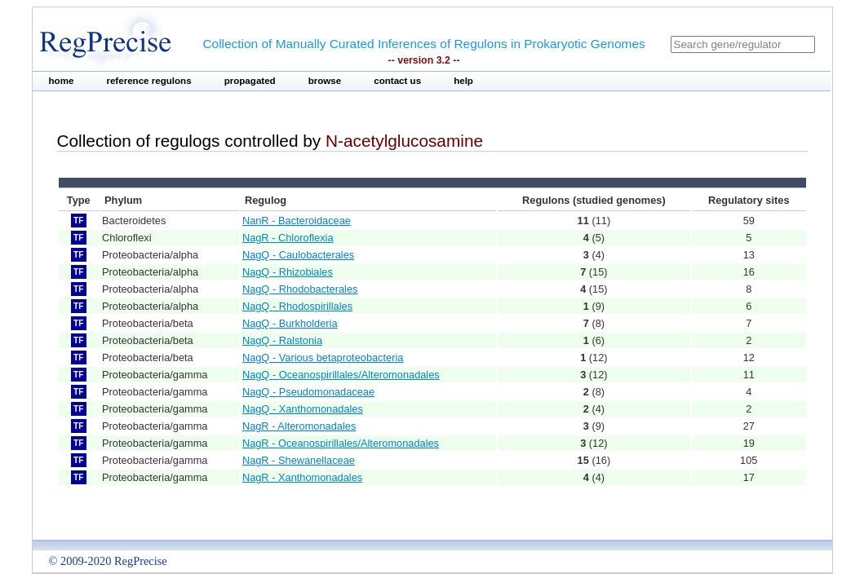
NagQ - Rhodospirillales (297, 306)
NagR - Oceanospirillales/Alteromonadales (340, 443)
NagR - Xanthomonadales (302, 477)
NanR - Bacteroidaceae (296, 220)
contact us (397, 81)
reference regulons (148, 81)
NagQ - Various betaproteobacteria (323, 357)
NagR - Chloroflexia (288, 238)
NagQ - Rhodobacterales (300, 289)
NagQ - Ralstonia (282, 340)
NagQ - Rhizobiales (287, 272)
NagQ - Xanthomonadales (302, 409)
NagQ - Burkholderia (290, 323)
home (61, 81)
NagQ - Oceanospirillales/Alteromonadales (341, 375)
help (463, 81)
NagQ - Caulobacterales (298, 255)
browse (325, 81)
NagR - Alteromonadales (299, 426)
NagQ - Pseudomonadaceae (308, 392)
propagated (250, 81)
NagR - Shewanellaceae (298, 460)
